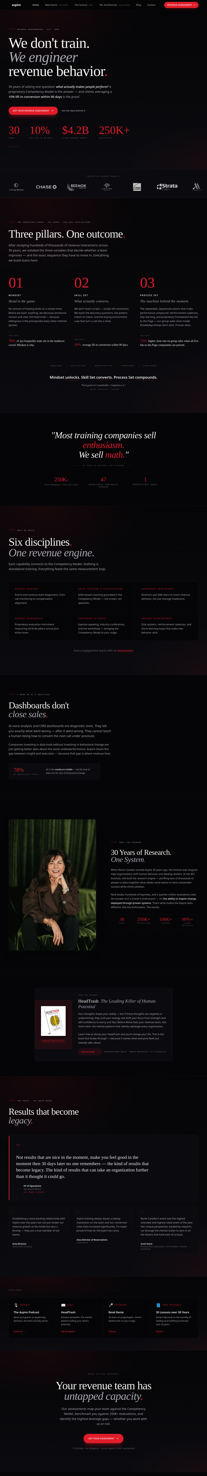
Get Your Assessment (103, 1438)
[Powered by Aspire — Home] (16, 4)
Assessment (125, 650)
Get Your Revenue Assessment (33, 110)
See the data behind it (75, 110)
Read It (161, 1331)
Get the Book (90, 1051)
